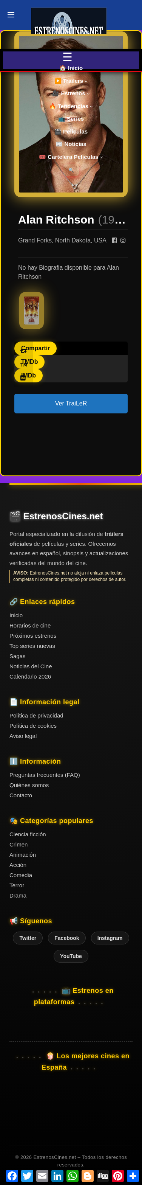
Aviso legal (23, 736)
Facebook (66, 938)
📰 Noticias (71, 144)
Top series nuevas (32, 646)
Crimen (18, 844)
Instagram (110, 938)
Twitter (27, 938)
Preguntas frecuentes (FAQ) (44, 775)
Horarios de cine (30, 625)
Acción (17, 865)
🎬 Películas (71, 131)
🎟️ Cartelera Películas (71, 157)
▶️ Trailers (71, 81)
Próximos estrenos (32, 635)
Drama (17, 895)
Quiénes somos (29, 785)
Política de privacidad (36, 715)
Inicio (16, 615)
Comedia (20, 875)
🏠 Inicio (71, 68)
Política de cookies (33, 725)
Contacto (20, 795)
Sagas (17, 656)
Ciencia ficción (27, 834)
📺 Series (71, 118)
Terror (16, 885)
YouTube (71, 956)
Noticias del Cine (30, 666)
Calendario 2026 (30, 676)
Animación (22, 854)
